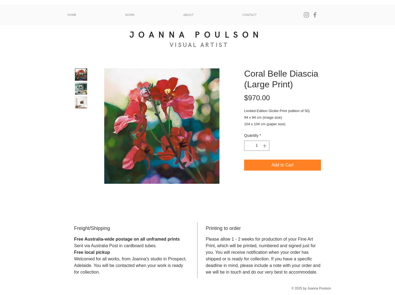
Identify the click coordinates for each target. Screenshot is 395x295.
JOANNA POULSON (196, 35)
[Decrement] (248, 146)
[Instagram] (306, 14)
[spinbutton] (257, 146)
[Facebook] (314, 14)
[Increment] (265, 146)
